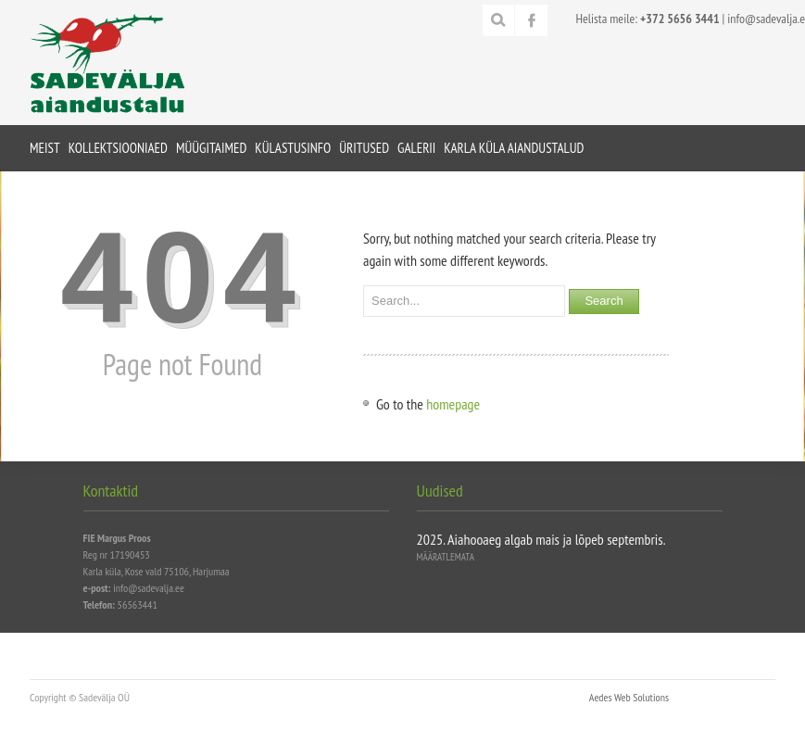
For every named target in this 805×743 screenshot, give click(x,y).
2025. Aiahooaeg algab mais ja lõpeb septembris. (541, 539)
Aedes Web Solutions (629, 697)
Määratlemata (445, 556)
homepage (453, 404)
